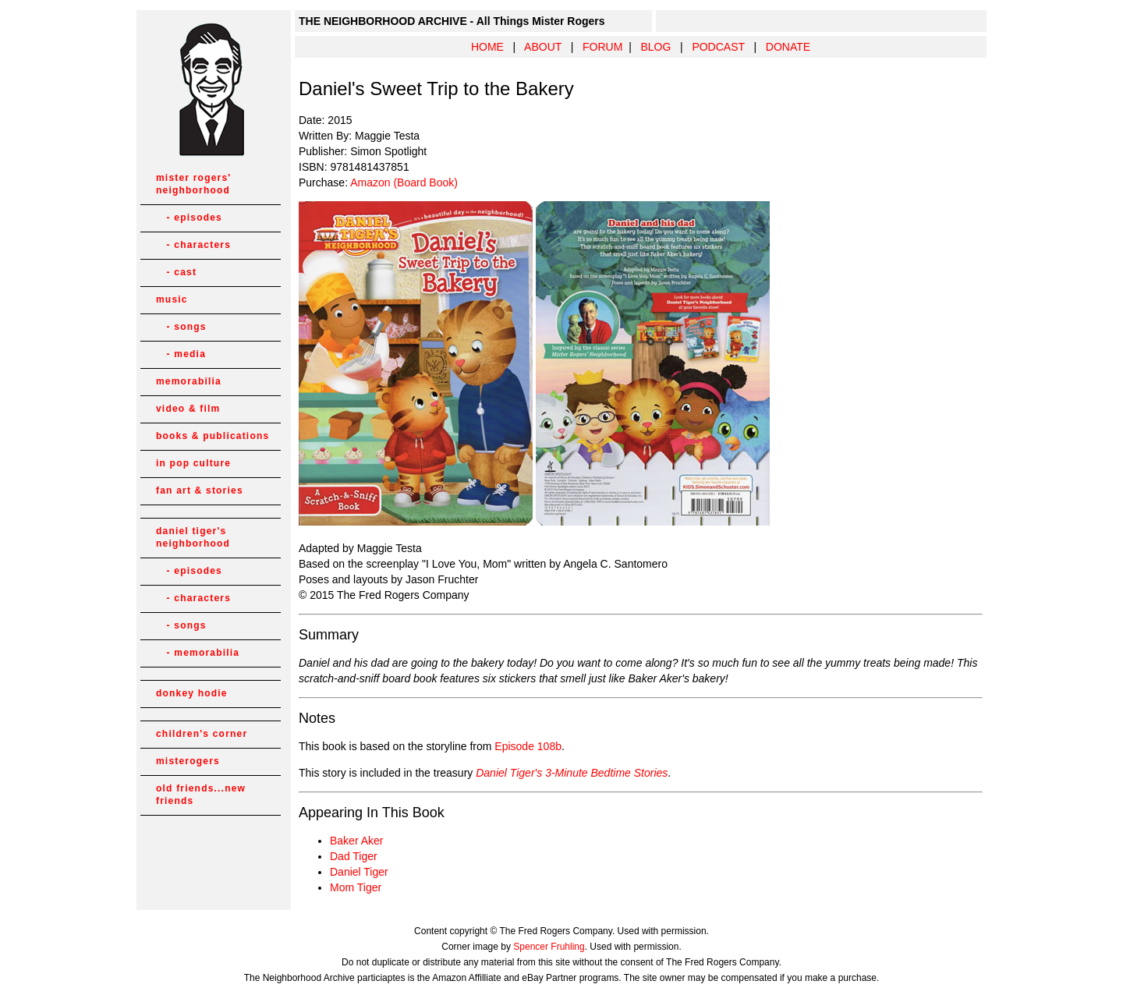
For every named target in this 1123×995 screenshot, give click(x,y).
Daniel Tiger (359, 872)
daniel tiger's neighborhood (193, 537)
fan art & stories (199, 490)
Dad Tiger (353, 856)
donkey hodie (192, 693)
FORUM (602, 47)
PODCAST (718, 47)
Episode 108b (528, 746)
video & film (188, 408)
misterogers (188, 761)
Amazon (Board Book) (404, 182)
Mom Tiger (355, 887)
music (172, 299)
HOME (487, 47)
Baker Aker (356, 840)
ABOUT (543, 47)
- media (181, 354)
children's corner (201, 733)
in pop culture (193, 463)
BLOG (655, 47)
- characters (193, 244)
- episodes (189, 217)
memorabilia (188, 381)
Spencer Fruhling (548, 946)
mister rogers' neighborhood (193, 184)
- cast (176, 272)
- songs (181, 326)
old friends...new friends (201, 794)
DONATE (788, 47)
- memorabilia (197, 652)
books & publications (212, 435)
